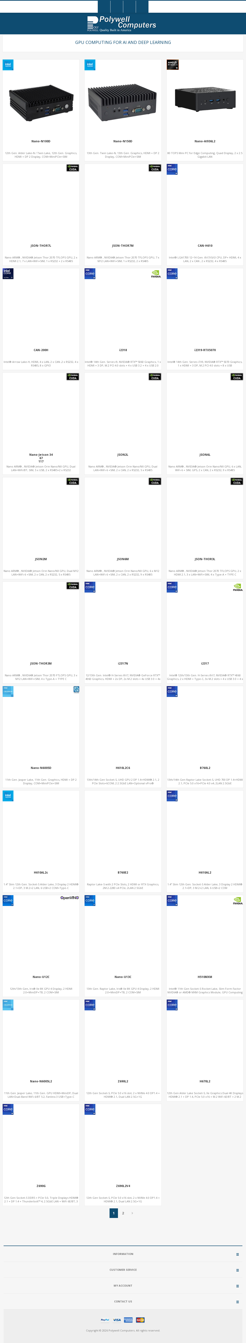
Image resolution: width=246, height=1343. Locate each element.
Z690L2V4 (123, 1186)
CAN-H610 (205, 245)
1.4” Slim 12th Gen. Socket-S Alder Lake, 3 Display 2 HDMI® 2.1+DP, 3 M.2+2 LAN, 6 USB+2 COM (204, 886)
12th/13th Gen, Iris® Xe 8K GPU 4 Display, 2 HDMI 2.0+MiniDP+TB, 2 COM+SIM (41, 990)
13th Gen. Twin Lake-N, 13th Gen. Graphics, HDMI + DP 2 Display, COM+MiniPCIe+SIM (123, 154)
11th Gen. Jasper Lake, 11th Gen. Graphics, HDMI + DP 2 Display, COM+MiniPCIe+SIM (41, 781)
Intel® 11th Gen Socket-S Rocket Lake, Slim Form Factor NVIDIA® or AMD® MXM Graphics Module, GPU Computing (205, 990)
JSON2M (41, 559)
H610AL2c (41, 872)
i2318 (123, 350)
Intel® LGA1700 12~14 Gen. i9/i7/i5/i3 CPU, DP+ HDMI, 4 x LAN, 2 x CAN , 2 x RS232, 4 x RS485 (205, 259)
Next (132, 1213)
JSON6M (123, 559)
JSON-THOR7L (41, 245)
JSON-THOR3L (205, 559)
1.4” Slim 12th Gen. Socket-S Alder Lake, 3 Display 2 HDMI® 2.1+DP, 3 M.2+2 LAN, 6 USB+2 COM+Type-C (41, 886)
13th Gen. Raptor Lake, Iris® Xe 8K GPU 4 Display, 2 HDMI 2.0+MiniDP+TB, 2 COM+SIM (122, 990)
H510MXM (205, 977)
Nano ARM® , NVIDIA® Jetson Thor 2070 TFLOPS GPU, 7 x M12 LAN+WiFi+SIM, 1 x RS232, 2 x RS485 (123, 259)
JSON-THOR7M (123, 245)
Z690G (41, 1186)
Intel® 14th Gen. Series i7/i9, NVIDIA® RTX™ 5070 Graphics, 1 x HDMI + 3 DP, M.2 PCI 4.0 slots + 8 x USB (204, 363)
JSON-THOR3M (41, 663)
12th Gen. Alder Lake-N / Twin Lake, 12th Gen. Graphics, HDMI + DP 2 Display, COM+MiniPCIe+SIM (41, 154)
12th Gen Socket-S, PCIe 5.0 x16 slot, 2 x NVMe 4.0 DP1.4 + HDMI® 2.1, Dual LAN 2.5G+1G (123, 1094)
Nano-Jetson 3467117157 (41, 460)
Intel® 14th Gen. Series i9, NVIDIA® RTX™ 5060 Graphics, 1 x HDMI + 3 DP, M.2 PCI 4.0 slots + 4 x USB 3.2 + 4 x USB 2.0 (123, 363)
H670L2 (205, 1081)
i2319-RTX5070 (205, 350)
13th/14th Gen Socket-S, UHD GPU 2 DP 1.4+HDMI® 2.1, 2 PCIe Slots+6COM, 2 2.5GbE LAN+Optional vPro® (123, 781)
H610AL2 (205, 872)
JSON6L (205, 454)
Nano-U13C (123, 977)
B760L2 (205, 768)
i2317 (205, 663)
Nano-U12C (41, 977)
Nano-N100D (40, 141)
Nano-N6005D (41, 768)
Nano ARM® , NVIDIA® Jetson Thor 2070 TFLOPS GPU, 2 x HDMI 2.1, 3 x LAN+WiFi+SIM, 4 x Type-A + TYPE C (205, 572)
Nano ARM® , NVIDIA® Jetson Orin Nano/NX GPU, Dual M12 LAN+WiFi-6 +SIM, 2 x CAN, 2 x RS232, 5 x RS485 (41, 572)
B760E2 (123, 872)
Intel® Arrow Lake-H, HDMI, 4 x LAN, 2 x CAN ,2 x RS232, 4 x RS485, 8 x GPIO (41, 363)
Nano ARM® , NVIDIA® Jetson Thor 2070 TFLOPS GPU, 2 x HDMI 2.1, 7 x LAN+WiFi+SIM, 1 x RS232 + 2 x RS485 (41, 259)
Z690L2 (123, 1081)
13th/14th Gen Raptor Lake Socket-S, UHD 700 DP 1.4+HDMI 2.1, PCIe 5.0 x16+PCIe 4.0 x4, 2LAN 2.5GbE (205, 781)
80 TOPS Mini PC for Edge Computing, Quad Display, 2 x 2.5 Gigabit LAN (204, 154)
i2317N (123, 663)
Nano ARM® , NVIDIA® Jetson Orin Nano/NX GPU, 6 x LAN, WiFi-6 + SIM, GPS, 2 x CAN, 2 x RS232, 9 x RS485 (205, 468)
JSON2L (122, 454)
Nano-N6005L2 (41, 1081)
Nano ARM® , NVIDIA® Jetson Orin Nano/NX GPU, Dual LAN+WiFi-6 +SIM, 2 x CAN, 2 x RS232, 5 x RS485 (122, 468)
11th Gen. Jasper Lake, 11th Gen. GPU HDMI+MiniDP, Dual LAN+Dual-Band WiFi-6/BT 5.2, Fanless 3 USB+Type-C (41, 1094)
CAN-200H (41, 350)
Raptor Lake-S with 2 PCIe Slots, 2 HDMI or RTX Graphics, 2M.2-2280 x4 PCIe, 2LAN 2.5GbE (123, 886)
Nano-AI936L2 (205, 141)
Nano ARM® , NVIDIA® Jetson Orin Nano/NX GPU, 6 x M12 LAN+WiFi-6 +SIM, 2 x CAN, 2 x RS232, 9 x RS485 (122, 572)
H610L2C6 (123, 768)
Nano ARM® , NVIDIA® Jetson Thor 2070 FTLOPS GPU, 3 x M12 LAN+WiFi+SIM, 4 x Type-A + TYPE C (41, 677)
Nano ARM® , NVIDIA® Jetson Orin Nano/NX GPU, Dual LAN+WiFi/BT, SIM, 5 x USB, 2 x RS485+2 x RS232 (40, 468)
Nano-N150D (122, 141)
